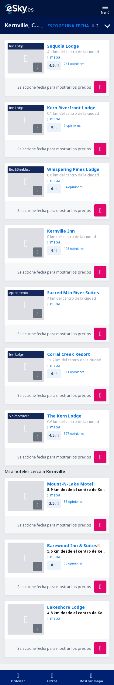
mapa (53, 57)
